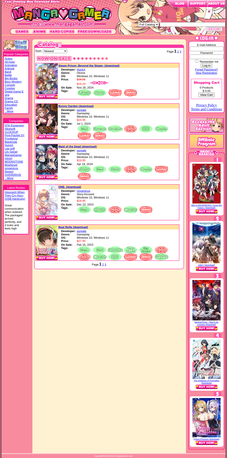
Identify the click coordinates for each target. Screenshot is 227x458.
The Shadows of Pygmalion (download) (207, 381)
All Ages (10, 62)
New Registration (206, 73)
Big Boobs (11, 78)
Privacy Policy (206, 105)
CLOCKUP (11, 132)
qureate (81, 110)
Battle (8, 75)
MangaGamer (13, 155)
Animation (11, 65)
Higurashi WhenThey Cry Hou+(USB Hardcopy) (15, 195)
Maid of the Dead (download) (77, 146)
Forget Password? (206, 69)
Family (9, 108)
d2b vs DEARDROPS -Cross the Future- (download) (206, 206)
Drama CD (11, 101)
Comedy (10, 85)
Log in (206, 65)
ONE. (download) (69, 187)
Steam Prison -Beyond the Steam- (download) (88, 65)
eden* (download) (206, 265)
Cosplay (10, 88)
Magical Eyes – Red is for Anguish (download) (207, 323)
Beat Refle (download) (73, 227)
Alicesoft (10, 128)
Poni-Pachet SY (14, 135)
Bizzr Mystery (13, 81)
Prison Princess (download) (207, 439)
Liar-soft (10, 148)
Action (9, 58)
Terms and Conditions (206, 109)
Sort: (39, 51)
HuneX (9, 145)
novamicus (11, 168)
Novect (9, 171)
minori (8, 158)
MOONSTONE (14, 161)
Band (8, 71)
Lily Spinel (11, 151)
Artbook (9, 68)
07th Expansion (14, 125)
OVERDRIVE (13, 174)
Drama (9, 98)
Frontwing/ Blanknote (11, 140)
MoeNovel (11, 165)
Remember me (209, 61)
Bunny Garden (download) (76, 106)
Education (11, 104)
